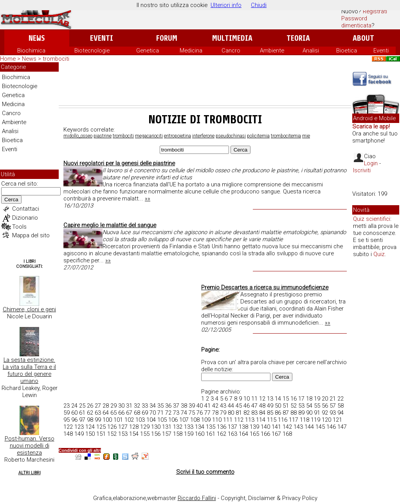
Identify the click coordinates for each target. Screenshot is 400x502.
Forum (166, 38)
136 (221, 426)
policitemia (258, 136)
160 (199, 433)
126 (112, 426)
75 (192, 412)
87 (286, 412)
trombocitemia (286, 136)
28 (106, 405)
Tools (19, 226)
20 (325, 398)
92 (325, 412)
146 (331, 426)
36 (168, 405)
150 (90, 433)
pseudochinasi (231, 136)
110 (217, 419)
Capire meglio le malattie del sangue (109, 225)
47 (254, 405)
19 (317, 398)
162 (221, 433)
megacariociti (149, 136)
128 (134, 426)
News (37, 38)
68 (137, 412)
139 (254, 426)
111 (227, 419)
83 (254, 412)
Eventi (101, 38)
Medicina (191, 50)
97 (82, 419)
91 (317, 412)
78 (215, 412)
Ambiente (272, 50)
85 (270, 412)
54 (309, 405)
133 (188, 426)
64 (106, 412)
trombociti (123, 136)
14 (278, 398)
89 (301, 412)
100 (107, 419)
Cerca (11, 199)
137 (232, 426)
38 (184, 405)
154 (134, 433)
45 (239, 405)
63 (98, 412)
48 (262, 405)
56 (325, 405)
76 (199, 412)
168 (287, 433)
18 (309, 398)
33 (145, 405)
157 (166, 433)
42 (215, 405)
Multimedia (232, 38)
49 (270, 405)
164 (243, 433)
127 (123, 426)
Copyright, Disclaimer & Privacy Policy (269, 498)
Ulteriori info (226, 5)
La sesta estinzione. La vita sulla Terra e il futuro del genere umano (29, 370)
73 (176, 412)
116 (282, 419)
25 (82, 405)
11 (254, 398)
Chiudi (259, 5)
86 (278, 412)
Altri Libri (29, 472)
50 (278, 405)
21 (333, 398)
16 (293, 398)
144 (309, 426)
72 (168, 412)
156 (155, 433)
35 (160, 405)
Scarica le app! (371, 126)
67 (129, 412)
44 (231, 405)
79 (223, 412)
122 (68, 426)
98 (90, 419)
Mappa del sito (31, 235)
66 (121, 412)
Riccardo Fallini (197, 498)
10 (246, 398)
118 (304, 419)
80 (231, 412)
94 (340, 412)
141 (276, 426)
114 (260, 419)
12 (262, 398)
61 (82, 412)
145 (320, 426)
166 (265, 433)
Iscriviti (362, 170)
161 (210, 433)
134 (199, 426)
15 (286, 398)
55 (317, 405)
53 (301, 405)
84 (262, 412)
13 (270, 398)
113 (249, 419)
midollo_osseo (77, 136)
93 (333, 412)
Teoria (298, 38)
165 (254, 433)
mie (306, 136)
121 (337, 419)
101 (118, 419)
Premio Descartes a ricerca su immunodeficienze (264, 287)
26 (90, 405)
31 (129, 405)
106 (173, 419)
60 (74, 412)
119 (315, 419)
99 (98, 419)
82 (246, 412)
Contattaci (25, 208)
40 (199, 405)
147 (342, 426)
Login (371, 163)
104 (151, 419)
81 (239, 412)
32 (137, 405)
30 (121, 405)
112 (238, 419)
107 (184, 419)
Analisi (311, 50)
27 (98, 405)
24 (74, 405)
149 (79, 433)
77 (207, 412)
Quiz (379, 254)
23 (66, 405)
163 (232, 433)
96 (74, 419)
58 (340, 405)
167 (276, 433)
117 (293, 419)
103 (140, 419)
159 (188, 433)
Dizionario (25, 217)
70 (153, 412)
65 (113, 412)
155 (145, 433)
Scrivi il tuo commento (205, 471)
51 (286, 405)
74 (184, 412)
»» (147, 198)
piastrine (103, 136)
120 (326, 419)
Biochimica (31, 50)
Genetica (147, 50)
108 (195, 419)
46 (246, 405)
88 (293, 412)
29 (113, 405)
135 (210, 426)
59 (66, 412)
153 (123, 433)
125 (101, 426)
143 (298, 426)
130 (155, 426)
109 (206, 419)
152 (112, 433)
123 (79, 426)
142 (287, 426)
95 (66, 419)
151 (101, 433)
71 (160, 412)
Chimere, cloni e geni (29, 309)
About (363, 38)
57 (333, 405)
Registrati (375, 11)
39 (192, 405)
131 (166, 426)
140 (265, 426)
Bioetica (346, 50)
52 (293, 405)
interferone (203, 136)
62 (90, 412)
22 (340, 398)
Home (8, 58)
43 (223, 405)
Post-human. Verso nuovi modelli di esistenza (29, 445)
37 (176, 405)
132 (177, 426)
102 (129, 419)
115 (271, 419)
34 (153, 405)
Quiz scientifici (371, 218)
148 (68, 433)
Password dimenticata (356, 22)
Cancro (231, 50)
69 (145, 412)
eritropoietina (177, 136)
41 (207, 405)
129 (145, 426)
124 (90, 426)
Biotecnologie (92, 50)
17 (301, 398)
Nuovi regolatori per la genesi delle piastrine (119, 163)
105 (162, 419)
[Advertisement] (205, 83)
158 (177, 433)
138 (243, 426)
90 (309, 412)
